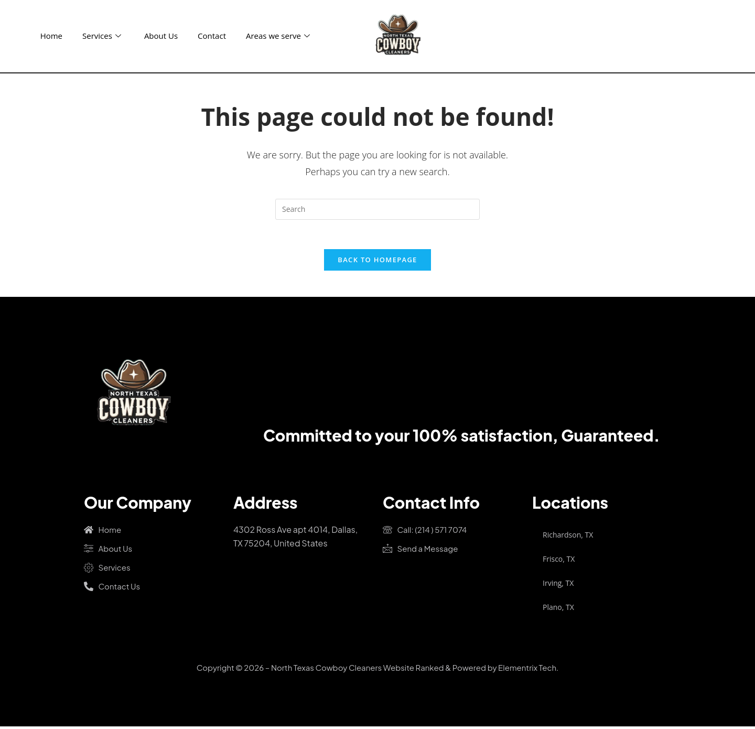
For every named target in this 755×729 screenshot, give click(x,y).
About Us (161, 35)
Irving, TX (558, 585)
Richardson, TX (568, 537)
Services (101, 35)
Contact (212, 35)
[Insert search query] (377, 209)
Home (51, 35)
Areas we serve (278, 35)
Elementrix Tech (527, 669)
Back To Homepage (377, 261)
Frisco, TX (559, 561)
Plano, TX (558, 609)
